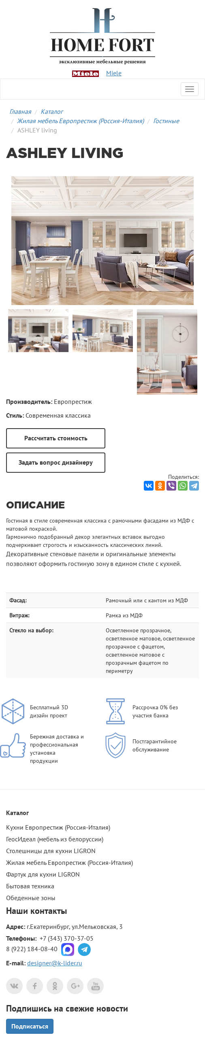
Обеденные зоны (31, 898)
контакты (48, 910)
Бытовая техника (30, 886)
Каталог (52, 111)
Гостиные (166, 121)
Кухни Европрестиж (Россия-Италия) (58, 827)
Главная (20, 111)
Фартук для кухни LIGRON (43, 874)
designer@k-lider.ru (54, 963)
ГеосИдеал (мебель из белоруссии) (54, 839)
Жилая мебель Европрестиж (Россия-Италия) (80, 121)
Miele (114, 73)
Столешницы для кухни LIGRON (51, 851)
